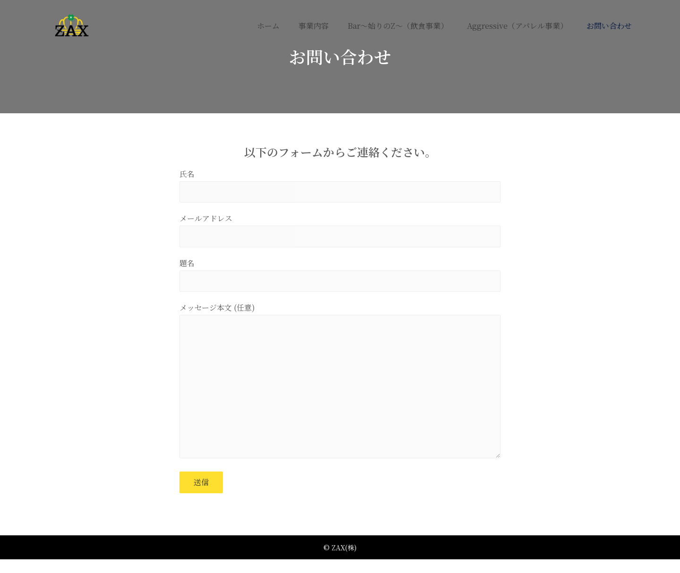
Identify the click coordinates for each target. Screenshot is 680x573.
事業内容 (313, 25)
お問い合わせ (609, 25)
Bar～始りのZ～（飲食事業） (398, 25)
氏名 (340, 186)
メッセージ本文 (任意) (340, 391)
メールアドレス (340, 233)
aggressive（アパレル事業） (517, 25)
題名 (340, 279)
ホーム (268, 25)
